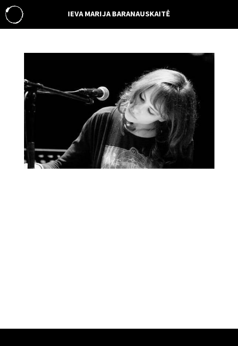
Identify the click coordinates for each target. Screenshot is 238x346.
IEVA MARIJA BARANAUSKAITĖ (119, 13)
